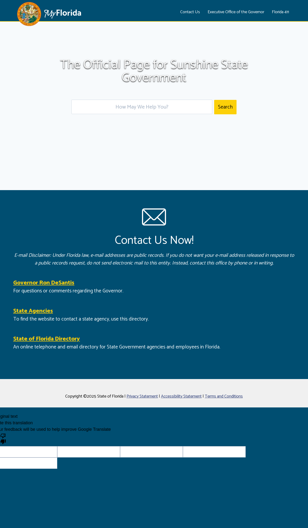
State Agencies (33, 311)
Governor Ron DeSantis (43, 283)
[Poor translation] (3, 438)
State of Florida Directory (46, 339)
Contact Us (190, 12)
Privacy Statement (142, 396)
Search (225, 107)
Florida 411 (280, 12)
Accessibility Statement (181, 396)
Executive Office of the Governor (236, 12)
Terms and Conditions (224, 396)
